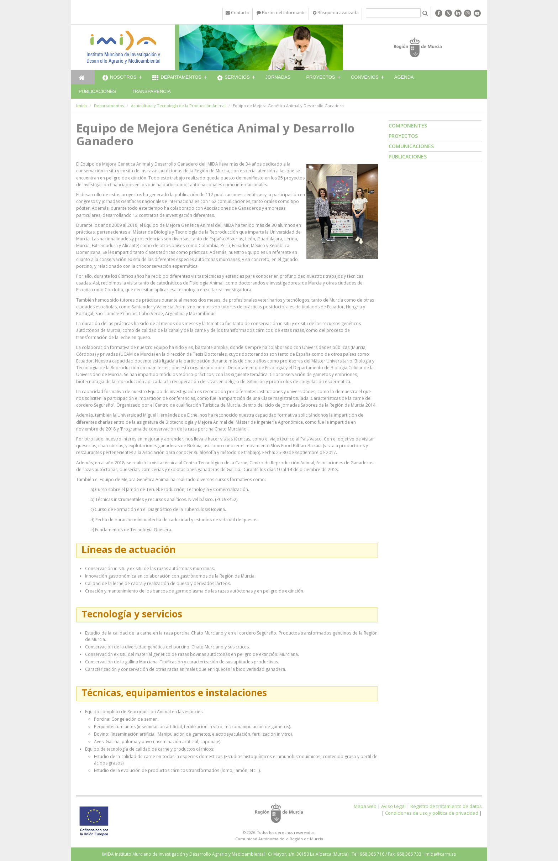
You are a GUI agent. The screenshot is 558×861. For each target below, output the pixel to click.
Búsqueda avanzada (336, 13)
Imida (81, 105)
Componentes (408, 125)
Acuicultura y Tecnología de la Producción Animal (178, 105)
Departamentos (176, 78)
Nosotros (119, 78)
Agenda (404, 77)
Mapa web (365, 806)
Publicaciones (97, 91)
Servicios (233, 78)
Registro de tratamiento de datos (446, 806)
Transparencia (151, 91)
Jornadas (278, 77)
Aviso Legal (393, 806)
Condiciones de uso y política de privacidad (431, 813)
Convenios (365, 77)
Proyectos (320, 77)
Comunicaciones (411, 146)
